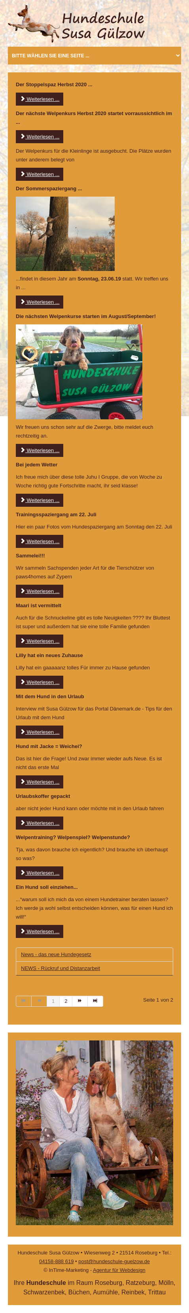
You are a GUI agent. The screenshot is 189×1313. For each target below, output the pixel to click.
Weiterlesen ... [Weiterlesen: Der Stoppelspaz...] (39, 99)
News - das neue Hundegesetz (56, 954)
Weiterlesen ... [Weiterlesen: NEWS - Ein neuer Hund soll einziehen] (39, 931)
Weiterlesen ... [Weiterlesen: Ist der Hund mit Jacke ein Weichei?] (39, 782)
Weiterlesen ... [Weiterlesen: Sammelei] (39, 591)
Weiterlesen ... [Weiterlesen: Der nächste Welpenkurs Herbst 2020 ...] (39, 137)
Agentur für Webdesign (119, 1270)
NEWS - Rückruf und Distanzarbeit (60, 968)
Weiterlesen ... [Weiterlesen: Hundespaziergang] (39, 541)
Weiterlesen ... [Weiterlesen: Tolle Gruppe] (39, 500)
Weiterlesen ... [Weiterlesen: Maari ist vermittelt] (39, 641)
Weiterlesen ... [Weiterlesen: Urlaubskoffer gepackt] (39, 823)
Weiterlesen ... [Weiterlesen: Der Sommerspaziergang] (39, 302)
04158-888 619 (56, 1261)
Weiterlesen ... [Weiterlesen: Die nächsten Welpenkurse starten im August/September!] (39, 450)
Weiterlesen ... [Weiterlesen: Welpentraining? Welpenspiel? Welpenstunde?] (39, 873)
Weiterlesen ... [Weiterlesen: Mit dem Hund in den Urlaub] (39, 732)
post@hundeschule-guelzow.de (114, 1261)
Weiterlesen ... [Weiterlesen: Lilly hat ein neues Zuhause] (39, 682)
